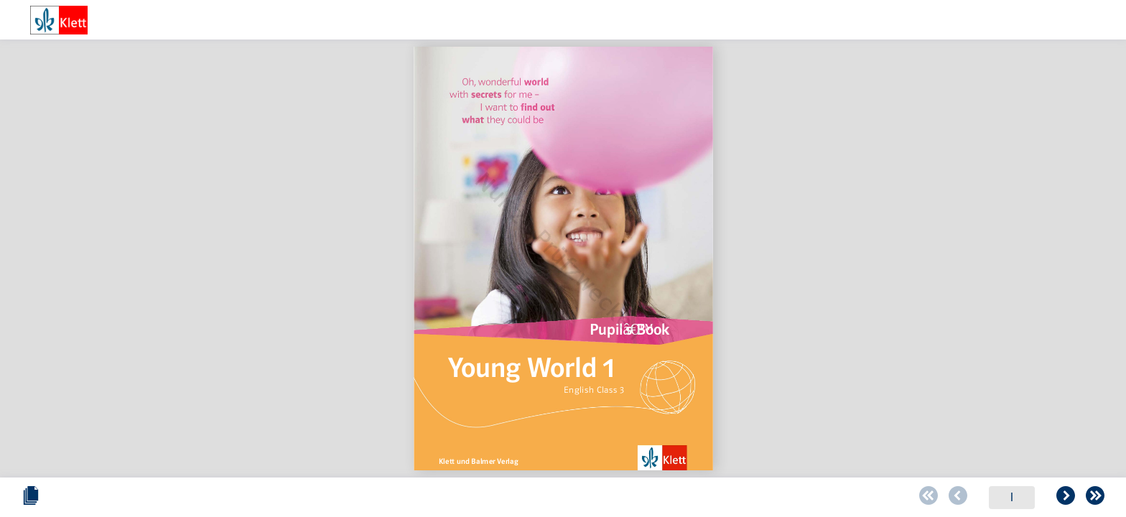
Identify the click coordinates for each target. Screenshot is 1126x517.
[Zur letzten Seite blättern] (646, 497)
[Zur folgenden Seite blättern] (617, 497)
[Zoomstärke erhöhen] (1057, 497)
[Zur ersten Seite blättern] (479, 497)
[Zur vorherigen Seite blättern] (509, 497)
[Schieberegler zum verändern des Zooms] (959, 497)
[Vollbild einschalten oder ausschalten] (1095, 497)
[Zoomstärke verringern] (937, 497)
